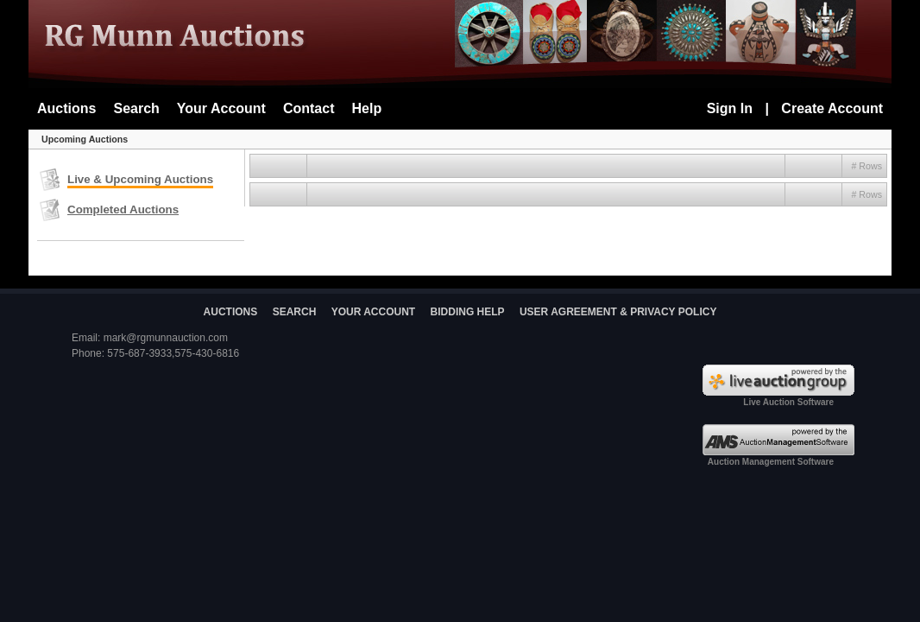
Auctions (66, 108)
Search (136, 108)
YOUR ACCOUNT (373, 312)
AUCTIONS (231, 312)
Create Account (832, 108)
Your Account (221, 108)
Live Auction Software (788, 402)
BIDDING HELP (468, 312)
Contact (309, 108)
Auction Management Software (771, 461)
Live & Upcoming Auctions (140, 179)
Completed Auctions (123, 209)
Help (367, 108)
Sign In (730, 108)
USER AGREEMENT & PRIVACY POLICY (618, 312)
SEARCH (295, 312)
